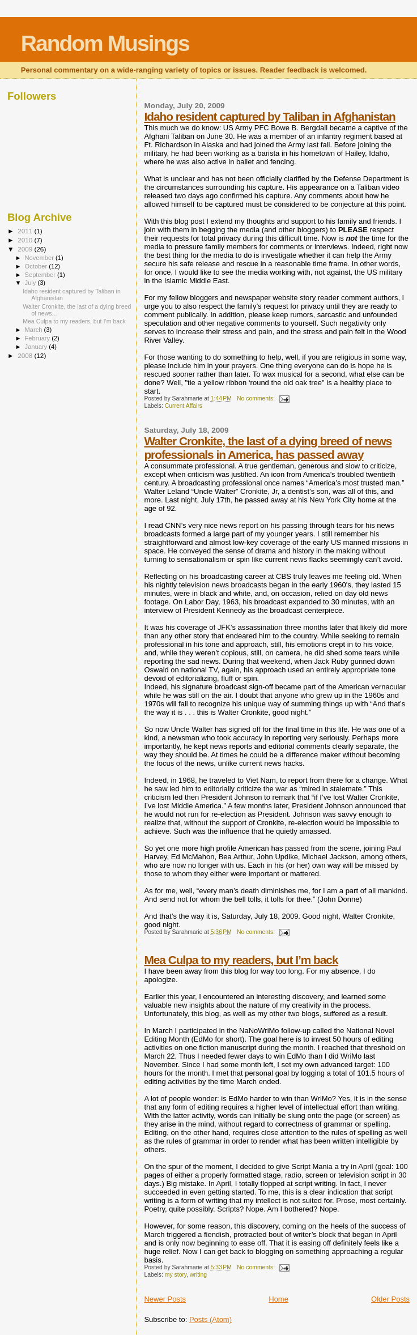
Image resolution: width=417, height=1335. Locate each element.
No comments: (256, 398)
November (40, 257)
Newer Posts (165, 1299)
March (34, 329)
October (37, 266)
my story (175, 1275)
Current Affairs (183, 406)
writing (198, 1275)
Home (278, 1299)
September (41, 274)
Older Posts (390, 1299)
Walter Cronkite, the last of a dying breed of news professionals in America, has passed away (268, 447)
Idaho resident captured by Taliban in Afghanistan (269, 116)
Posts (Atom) (210, 1319)
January (37, 346)
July (31, 282)
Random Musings (105, 43)
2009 (26, 249)
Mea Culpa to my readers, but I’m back (241, 959)
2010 (26, 240)
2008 (26, 355)
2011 (26, 230)
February (38, 338)
